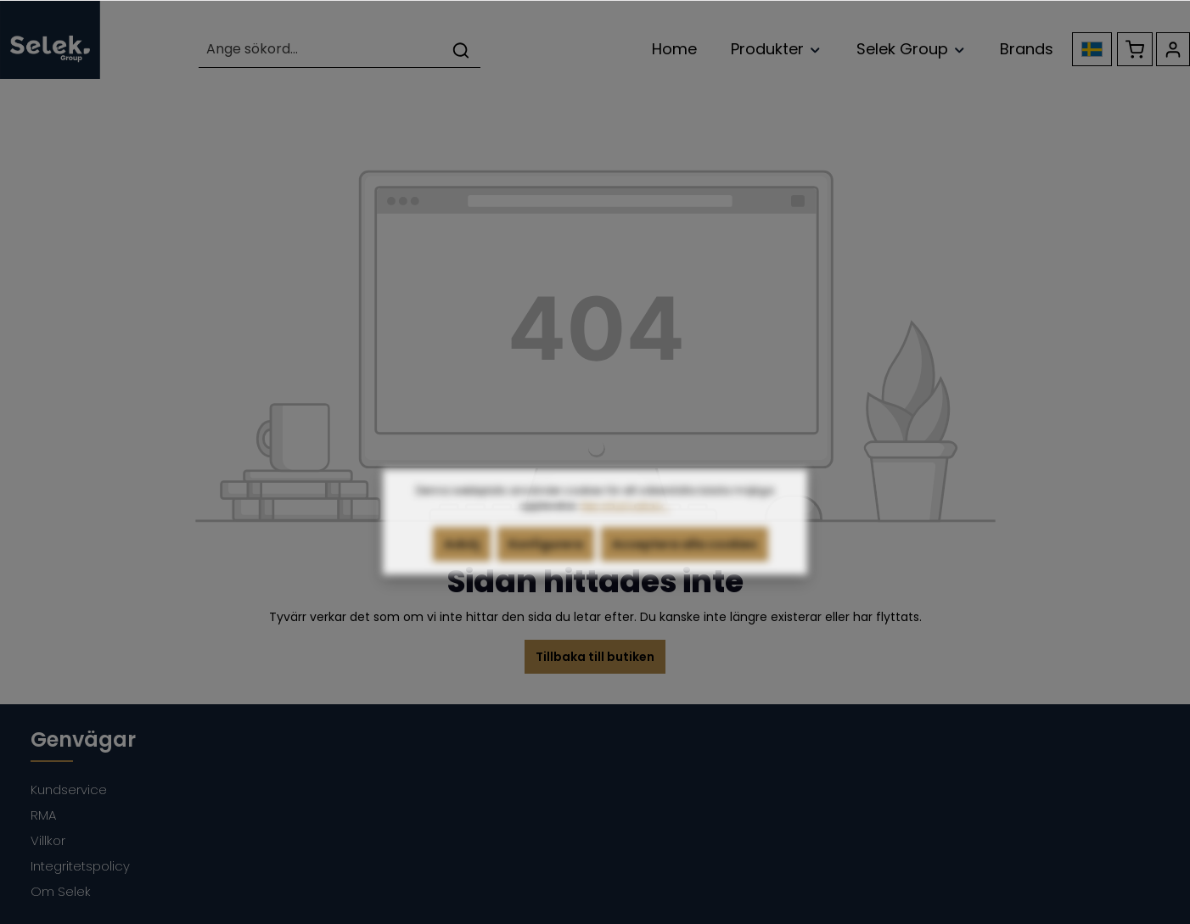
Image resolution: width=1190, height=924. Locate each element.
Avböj (462, 570)
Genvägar (83, 739)
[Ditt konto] (1173, 49)
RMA (43, 815)
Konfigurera (545, 570)
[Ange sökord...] (320, 49)
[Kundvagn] (1135, 49)
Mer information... (625, 531)
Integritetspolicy (80, 866)
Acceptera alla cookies (684, 570)
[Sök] (460, 49)
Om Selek (61, 891)
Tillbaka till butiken (595, 656)
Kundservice (69, 789)
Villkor (48, 840)
